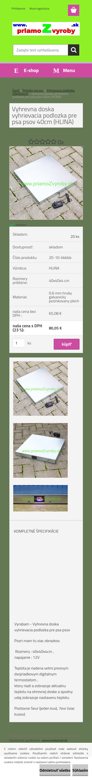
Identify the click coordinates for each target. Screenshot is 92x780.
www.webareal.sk (54, 740)
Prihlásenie (18, 8)
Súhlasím (80, 770)
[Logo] (46, 28)
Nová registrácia (39, 8)
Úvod (16, 90)
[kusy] (19, 343)
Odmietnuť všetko (54, 770)
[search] (73, 50)
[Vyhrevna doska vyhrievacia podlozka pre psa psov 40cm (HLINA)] (46, 148)
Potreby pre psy (33, 90)
